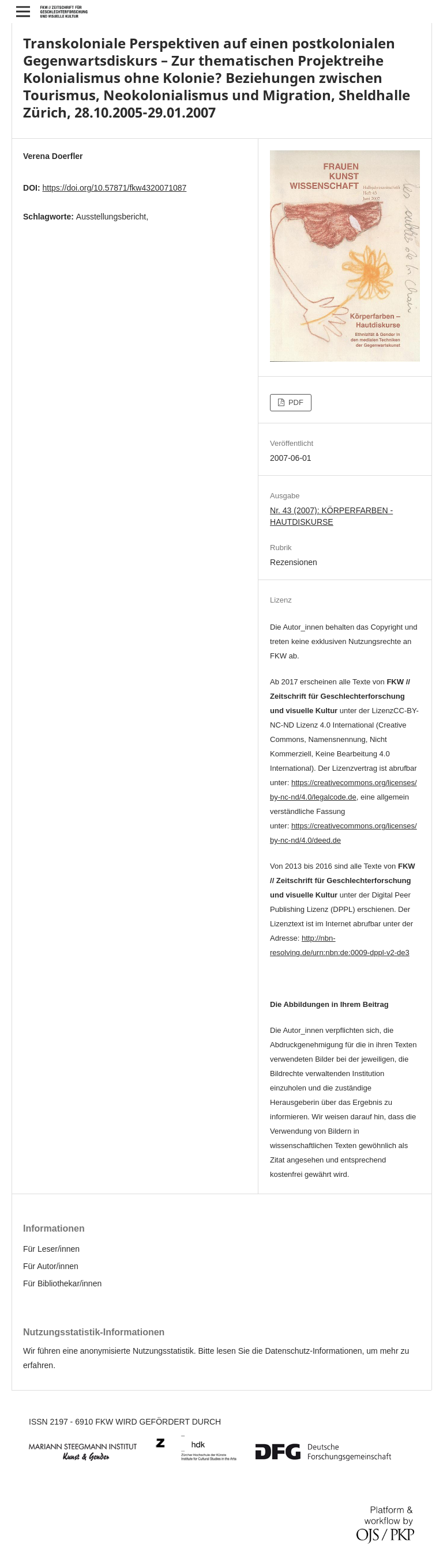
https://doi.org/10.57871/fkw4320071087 (114, 187)
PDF (294, 402)
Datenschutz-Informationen (313, 1350)
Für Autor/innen (50, 1266)
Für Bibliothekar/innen (62, 1283)
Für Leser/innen (51, 1249)
